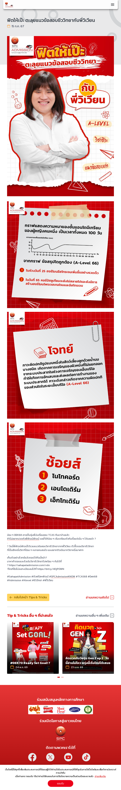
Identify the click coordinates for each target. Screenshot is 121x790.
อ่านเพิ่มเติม (100, 776)
